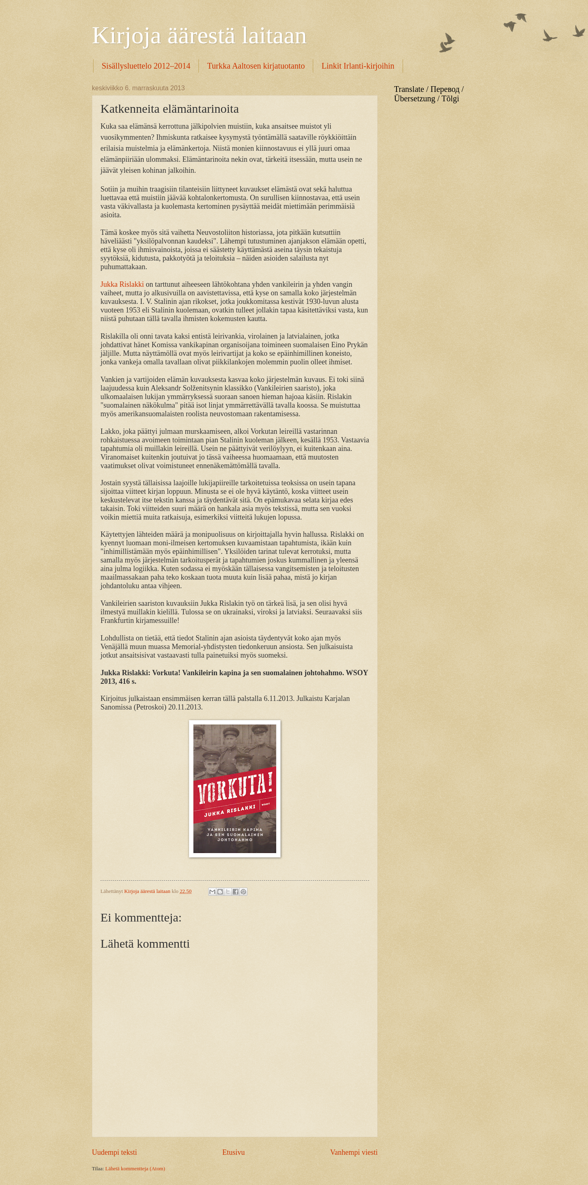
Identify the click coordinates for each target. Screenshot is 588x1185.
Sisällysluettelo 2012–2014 (146, 65)
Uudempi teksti (114, 1152)
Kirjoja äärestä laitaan (199, 35)
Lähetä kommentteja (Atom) (135, 1169)
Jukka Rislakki (122, 284)
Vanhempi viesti (354, 1152)
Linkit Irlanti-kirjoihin (357, 65)
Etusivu (233, 1152)
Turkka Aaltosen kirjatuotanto (256, 65)
